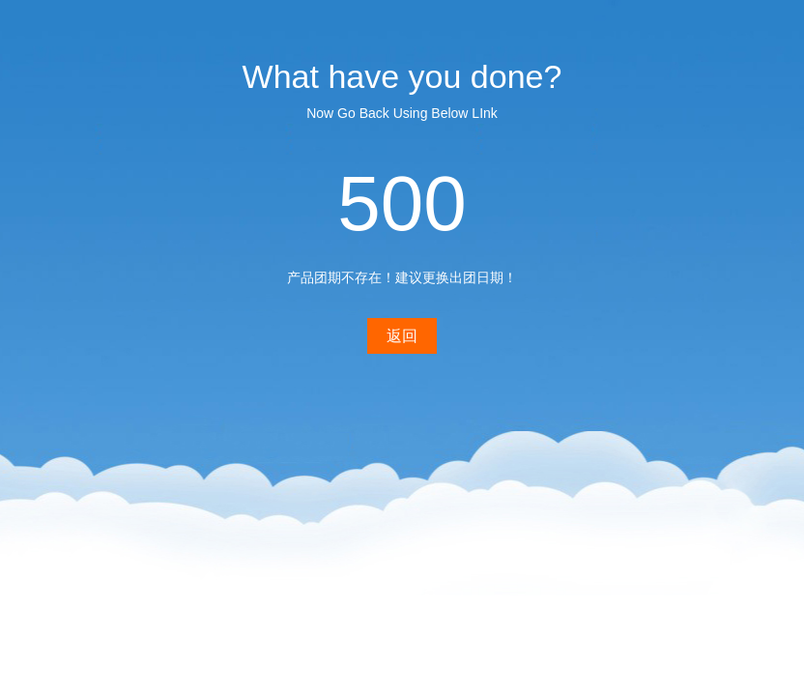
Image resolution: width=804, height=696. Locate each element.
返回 (402, 336)
